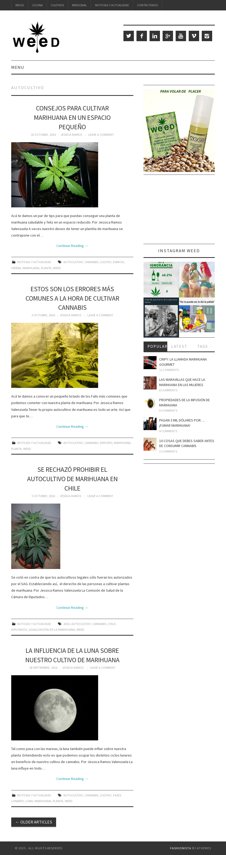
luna (29, 801)
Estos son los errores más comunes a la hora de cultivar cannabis (72, 298)
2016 (66, 624)
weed (57, 268)
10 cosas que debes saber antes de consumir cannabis (186, 443)
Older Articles (33, 822)
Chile (112, 624)
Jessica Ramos (71, 135)
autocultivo (73, 262)
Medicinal (79, 5)
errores (106, 443)
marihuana (31, 268)
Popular (157, 346)
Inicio (19, 5)
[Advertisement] (179, 211)
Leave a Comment (101, 135)
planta (46, 268)
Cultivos (57, 5)
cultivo (105, 262)
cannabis (91, 262)
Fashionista (180, 848)
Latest (179, 346)
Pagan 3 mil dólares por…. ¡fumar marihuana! (182, 423)
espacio (118, 262)
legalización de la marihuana (52, 629)
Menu (17, 67)
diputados (19, 629)
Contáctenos (147, 5)
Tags (202, 346)
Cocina (37, 5)
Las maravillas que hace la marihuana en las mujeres (182, 382)
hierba (16, 268)
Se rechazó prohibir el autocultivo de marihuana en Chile (72, 478)
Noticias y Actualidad (112, 5)
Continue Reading (72, 245)
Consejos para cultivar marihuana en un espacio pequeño (72, 117)
